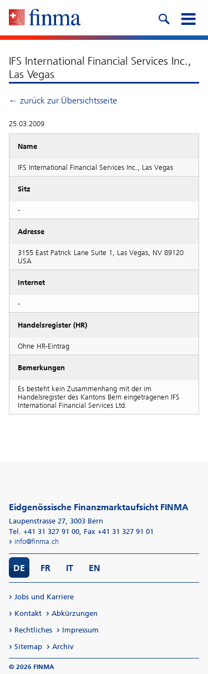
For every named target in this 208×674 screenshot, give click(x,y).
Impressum (80, 630)
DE (19, 568)
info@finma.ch (36, 541)
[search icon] (164, 18)
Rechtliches (33, 630)
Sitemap (28, 646)
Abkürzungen (75, 613)
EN (94, 568)
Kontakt (28, 613)
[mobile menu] (188, 18)
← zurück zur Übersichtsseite (63, 100)
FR (45, 568)
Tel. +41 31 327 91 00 (44, 531)
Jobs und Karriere (44, 597)
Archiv (63, 646)
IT (69, 568)
